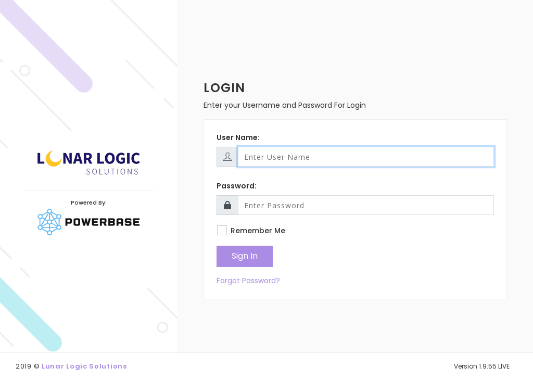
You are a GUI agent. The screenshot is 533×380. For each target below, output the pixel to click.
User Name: (238, 137)
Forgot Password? (248, 280)
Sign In (245, 256)
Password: (237, 186)
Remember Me (258, 230)
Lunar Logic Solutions (84, 366)
